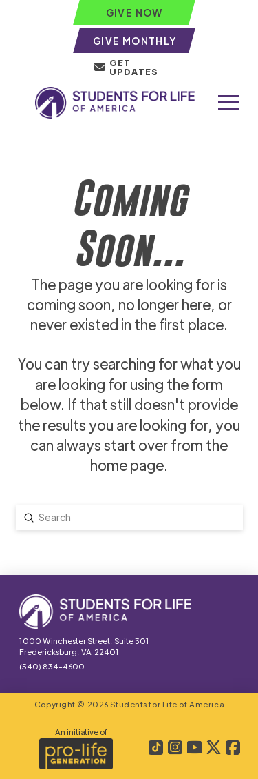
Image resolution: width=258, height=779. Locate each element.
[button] (228, 102)
